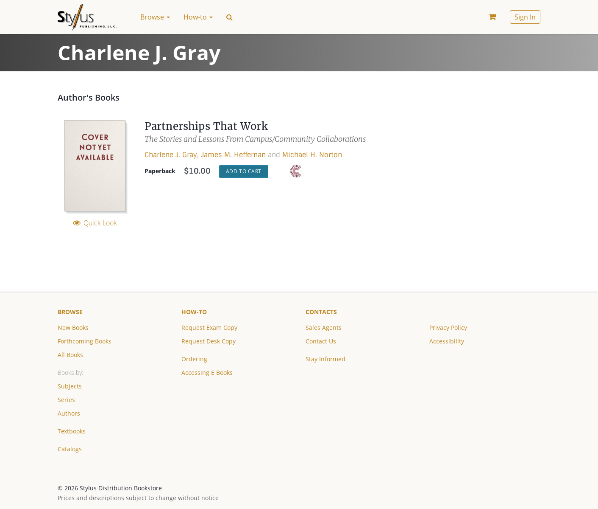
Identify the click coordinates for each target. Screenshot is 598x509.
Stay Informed (325, 359)
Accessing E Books (207, 372)
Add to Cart (244, 171)
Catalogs (70, 449)
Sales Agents (324, 327)
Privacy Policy (448, 327)
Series (66, 400)
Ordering (194, 359)
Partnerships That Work (206, 126)
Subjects (70, 386)
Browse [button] (155, 17)
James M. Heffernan (233, 154)
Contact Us (321, 341)
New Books (73, 327)
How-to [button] (198, 17)
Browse (70, 312)
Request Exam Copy (209, 327)
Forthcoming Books (84, 341)
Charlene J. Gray (171, 154)
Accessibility (446, 341)
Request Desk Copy (208, 341)
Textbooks (72, 431)
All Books (70, 355)
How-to (194, 312)
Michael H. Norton (312, 154)
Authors (69, 413)
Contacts (321, 312)
